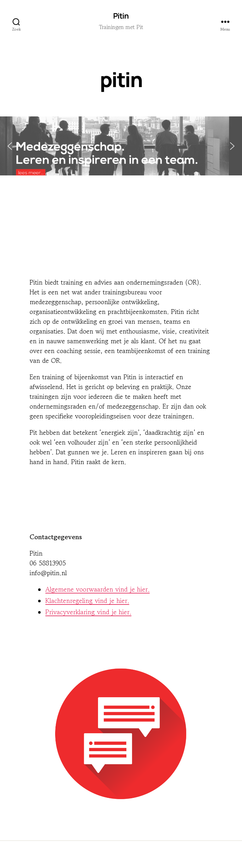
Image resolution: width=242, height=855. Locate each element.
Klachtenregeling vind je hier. (87, 600)
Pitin (121, 16)
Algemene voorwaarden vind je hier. (97, 589)
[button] (121, 146)
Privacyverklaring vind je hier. (88, 612)
